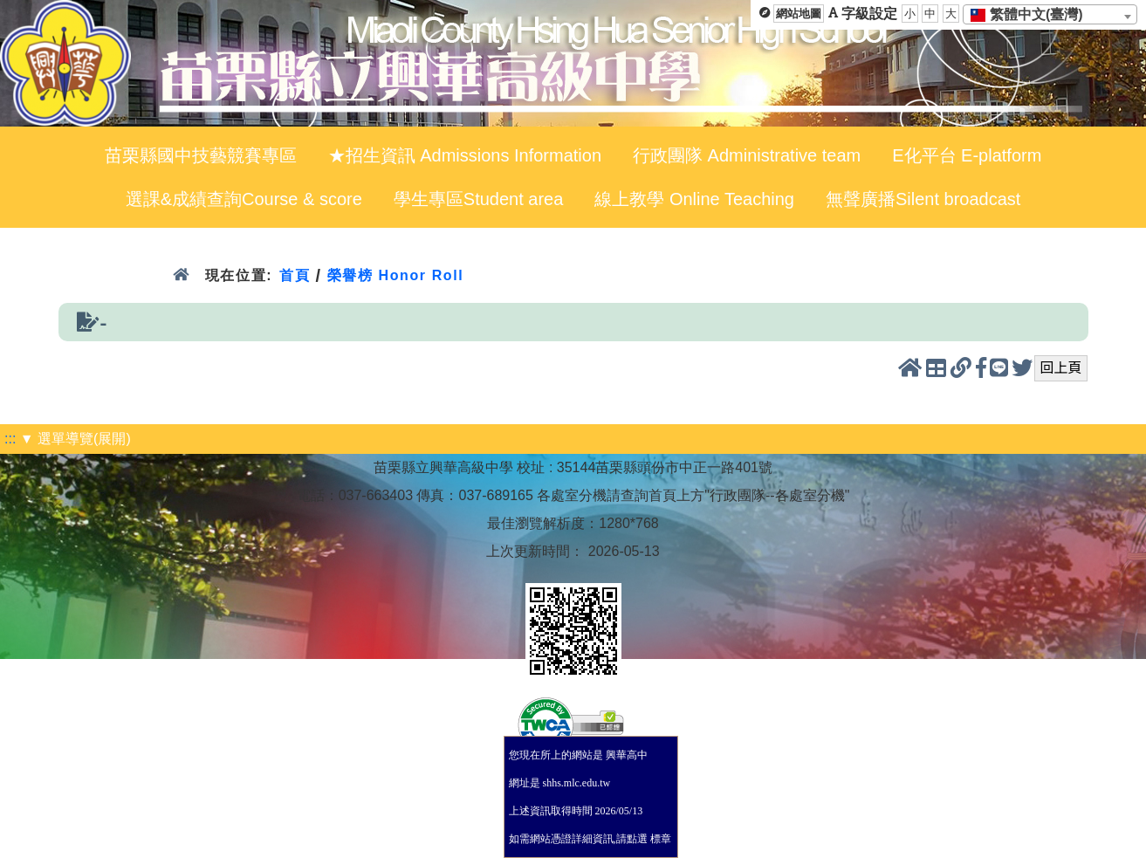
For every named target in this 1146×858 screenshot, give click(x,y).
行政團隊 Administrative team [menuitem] (747, 155)
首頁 (294, 275)
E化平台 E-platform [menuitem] (966, 155)
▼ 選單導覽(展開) (75, 438)
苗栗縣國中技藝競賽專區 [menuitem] (201, 155)
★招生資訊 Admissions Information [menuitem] (464, 155)
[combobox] (1050, 14)
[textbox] (1032, 15)
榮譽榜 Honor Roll (396, 275)
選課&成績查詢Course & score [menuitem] (244, 199)
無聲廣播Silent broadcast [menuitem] (923, 199)
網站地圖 (798, 13)
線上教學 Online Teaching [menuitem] (694, 199)
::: (10, 438)
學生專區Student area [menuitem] (479, 199)
